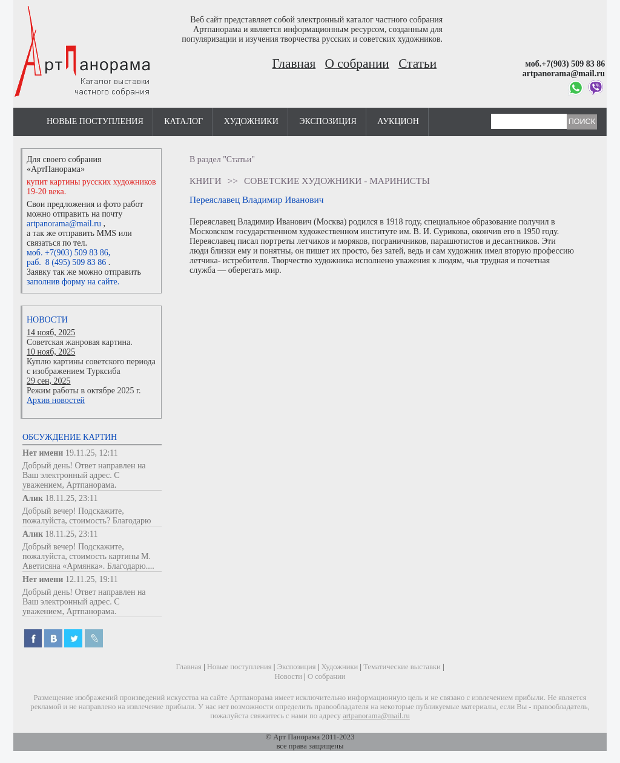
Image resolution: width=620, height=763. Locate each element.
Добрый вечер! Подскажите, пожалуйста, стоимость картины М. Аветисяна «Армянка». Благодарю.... (88, 556)
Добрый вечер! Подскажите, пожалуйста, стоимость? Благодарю (86, 515)
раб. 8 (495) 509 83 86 (66, 262)
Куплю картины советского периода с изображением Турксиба (91, 366)
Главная (294, 63)
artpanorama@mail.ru (64, 223)
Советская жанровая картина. (80, 342)
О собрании (357, 63)
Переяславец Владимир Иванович (257, 199)
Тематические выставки (402, 667)
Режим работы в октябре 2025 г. (84, 390)
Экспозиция (327, 121)
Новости (47, 319)
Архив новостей (56, 400)
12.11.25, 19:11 (91, 579)
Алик (32, 498)
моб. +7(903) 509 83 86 (67, 252)
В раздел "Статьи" (222, 159)
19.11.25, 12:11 (91, 452)
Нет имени (42, 452)
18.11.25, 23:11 (71, 498)
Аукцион (398, 121)
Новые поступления (95, 121)
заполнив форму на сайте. (73, 281)
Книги (206, 180)
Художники (251, 121)
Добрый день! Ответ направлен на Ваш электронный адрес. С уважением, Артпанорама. (84, 475)
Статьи (417, 63)
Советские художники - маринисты (337, 180)
